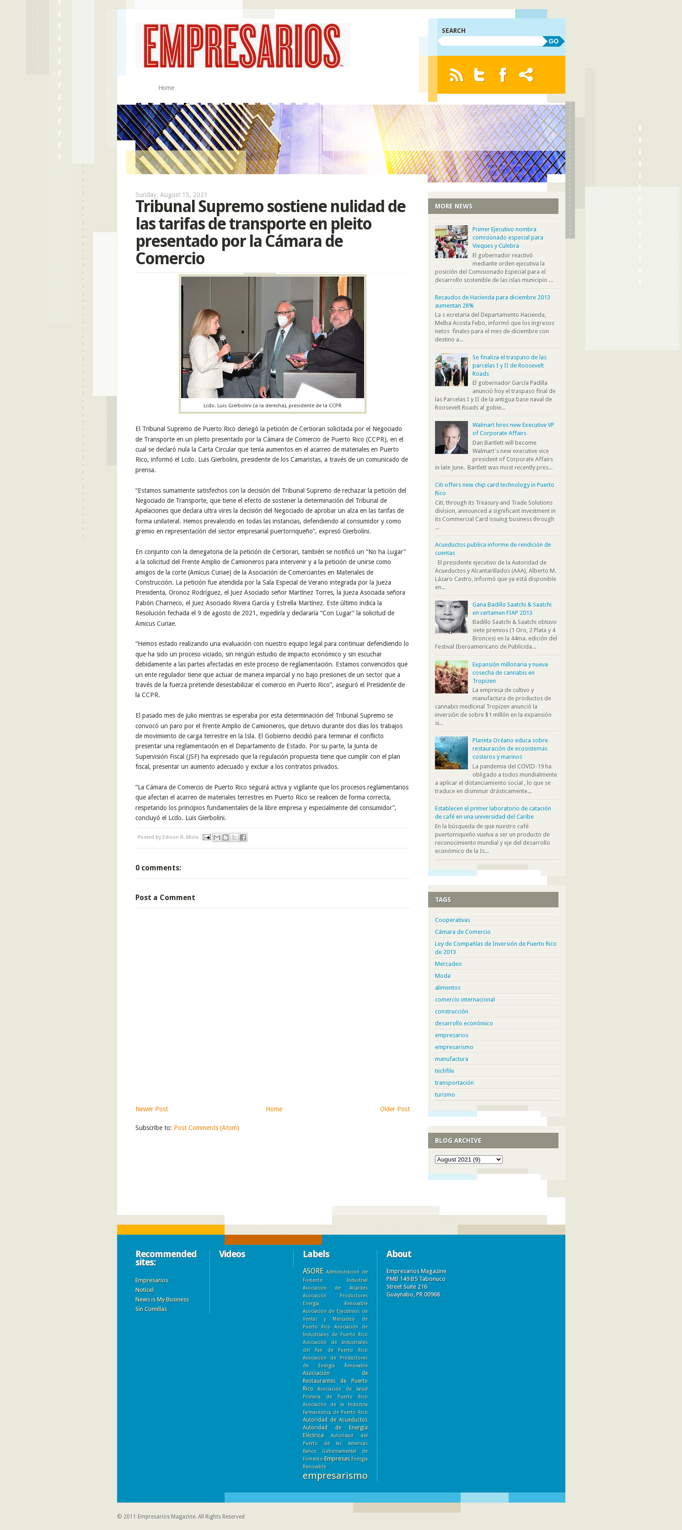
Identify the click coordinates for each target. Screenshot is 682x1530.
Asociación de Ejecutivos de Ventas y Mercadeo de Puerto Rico (335, 1318)
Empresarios (151, 1280)
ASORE (313, 1271)
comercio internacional (465, 999)
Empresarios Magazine (166, 1517)
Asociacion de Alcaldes (335, 1287)
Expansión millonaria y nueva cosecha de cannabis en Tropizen (510, 672)
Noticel (144, 1289)
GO (554, 41)
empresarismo (454, 1047)
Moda (443, 975)
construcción (451, 1011)
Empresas (337, 1458)
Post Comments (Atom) (206, 1127)
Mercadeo (448, 963)
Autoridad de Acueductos (335, 1420)
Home (166, 87)
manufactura (451, 1059)
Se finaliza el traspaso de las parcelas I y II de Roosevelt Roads (510, 365)
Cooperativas (452, 920)
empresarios (451, 1035)
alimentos (448, 987)
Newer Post (151, 1109)
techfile (444, 1070)
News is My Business (162, 1299)
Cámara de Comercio (463, 931)
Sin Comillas (151, 1309)
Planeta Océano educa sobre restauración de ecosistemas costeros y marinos (510, 748)
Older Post (395, 1109)
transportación (454, 1082)
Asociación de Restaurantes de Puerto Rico (335, 1381)
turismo (445, 1094)
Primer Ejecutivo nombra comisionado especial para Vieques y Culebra (508, 237)
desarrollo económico (464, 1023)
